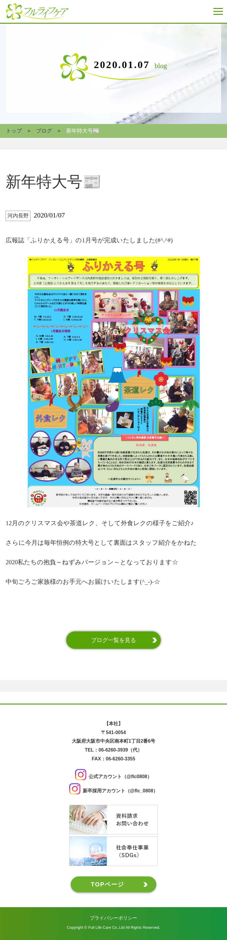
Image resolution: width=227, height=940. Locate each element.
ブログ (44, 131)
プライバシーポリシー (113, 917)
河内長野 (18, 216)
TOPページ (107, 884)
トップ (14, 131)
